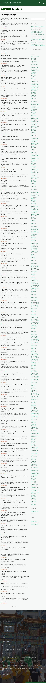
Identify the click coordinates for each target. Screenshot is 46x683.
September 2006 (35, 343)
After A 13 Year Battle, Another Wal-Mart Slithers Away (14, 125)
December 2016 (34, 155)
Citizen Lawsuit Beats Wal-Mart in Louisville (12, 254)
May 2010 (33, 276)
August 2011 (34, 252)
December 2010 (34, 265)
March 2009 (34, 297)
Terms (3, 632)
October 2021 (34, 69)
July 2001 (33, 439)
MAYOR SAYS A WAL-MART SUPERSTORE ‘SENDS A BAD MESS (14, 303)
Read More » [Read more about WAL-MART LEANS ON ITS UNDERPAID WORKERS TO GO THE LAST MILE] (4, 75)
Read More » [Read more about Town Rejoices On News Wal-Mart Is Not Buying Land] (4, 581)
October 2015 (34, 175)
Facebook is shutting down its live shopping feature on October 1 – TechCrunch (38, 31)
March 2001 (33, 445)
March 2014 (33, 205)
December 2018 (34, 121)
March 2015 (33, 186)
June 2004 (33, 385)
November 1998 (34, 489)
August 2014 (34, 197)
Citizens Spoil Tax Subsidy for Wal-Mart (14, 526)
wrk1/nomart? (5, 55)
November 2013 (34, 211)
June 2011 (33, 255)
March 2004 (34, 390)
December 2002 (35, 413)
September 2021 (35, 70)
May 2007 (33, 331)
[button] (40, 3)
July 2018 (33, 129)
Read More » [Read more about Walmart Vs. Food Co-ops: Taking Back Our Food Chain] (4, 273)
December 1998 (34, 487)
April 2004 (33, 388)
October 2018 (34, 124)
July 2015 (33, 180)
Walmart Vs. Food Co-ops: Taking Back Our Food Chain (15, 266)
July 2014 (33, 198)
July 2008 (33, 309)
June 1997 (33, 504)
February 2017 (34, 154)
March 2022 (34, 61)
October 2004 (34, 379)
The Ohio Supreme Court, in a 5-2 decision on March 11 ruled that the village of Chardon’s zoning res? (15, 489)
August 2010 (34, 271)
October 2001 (34, 435)
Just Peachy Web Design (40, 680)
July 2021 (33, 73)
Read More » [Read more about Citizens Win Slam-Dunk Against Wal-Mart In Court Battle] (4, 557)
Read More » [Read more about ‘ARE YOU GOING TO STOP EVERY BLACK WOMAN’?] (4, 190)
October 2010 (34, 268)
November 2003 (35, 396)
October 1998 (34, 490)
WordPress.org (34, 524)
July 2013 (33, 217)
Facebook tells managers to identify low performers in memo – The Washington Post (38, 44)
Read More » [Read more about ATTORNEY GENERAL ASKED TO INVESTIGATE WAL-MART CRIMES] (4, 335)
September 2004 (35, 380)
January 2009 (34, 300)
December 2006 (35, 339)
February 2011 (34, 262)
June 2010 (33, 274)
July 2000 (33, 458)
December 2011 (34, 246)
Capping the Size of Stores (9, 136)
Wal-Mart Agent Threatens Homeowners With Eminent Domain (14, 444)
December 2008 (35, 302)
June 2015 (33, 181)
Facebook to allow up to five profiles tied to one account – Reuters (38, 39)
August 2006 (34, 345)
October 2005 (34, 360)
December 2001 (34, 431)
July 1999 (33, 476)
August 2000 (34, 456)
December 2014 (34, 191)
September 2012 (35, 232)
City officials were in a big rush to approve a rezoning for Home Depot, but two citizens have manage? (14, 277)
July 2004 (33, 384)
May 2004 (33, 387)
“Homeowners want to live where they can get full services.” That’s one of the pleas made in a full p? (14, 207)
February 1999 (34, 484)
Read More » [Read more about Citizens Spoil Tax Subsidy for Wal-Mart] (4, 534)
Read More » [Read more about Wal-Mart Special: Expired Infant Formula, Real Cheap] (4, 429)
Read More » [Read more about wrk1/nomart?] (4, 63)
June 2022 (33, 58)
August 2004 (34, 382)
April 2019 (33, 115)
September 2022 (35, 56)
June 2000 (33, 459)
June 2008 (33, 311)
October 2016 (34, 157)
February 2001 (34, 447)
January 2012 (34, 245)
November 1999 (34, 470)
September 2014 (35, 195)
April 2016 (33, 166)
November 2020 (35, 86)
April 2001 (33, 444)
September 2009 (35, 288)
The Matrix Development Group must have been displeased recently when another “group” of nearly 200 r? (15, 102)
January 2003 (34, 411)
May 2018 (33, 132)
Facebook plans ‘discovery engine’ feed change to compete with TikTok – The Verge (21, 662)
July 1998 (33, 495)
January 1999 (34, 485)
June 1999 (33, 478)
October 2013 (34, 212)
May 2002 (33, 424)
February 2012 (34, 243)
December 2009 (35, 283)
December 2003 (35, 394)
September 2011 (34, 251)
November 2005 (35, 359)
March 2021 (33, 79)
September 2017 (35, 143)
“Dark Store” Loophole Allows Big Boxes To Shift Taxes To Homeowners (15, 19)
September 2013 (35, 214)
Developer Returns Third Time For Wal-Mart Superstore (13, 536)
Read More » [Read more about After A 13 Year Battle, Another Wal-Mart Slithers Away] (4, 134)
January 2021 (34, 83)
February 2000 (34, 465)
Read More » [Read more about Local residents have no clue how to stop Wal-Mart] (4, 98)
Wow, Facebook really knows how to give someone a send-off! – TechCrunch (20, 665)
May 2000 (33, 461)
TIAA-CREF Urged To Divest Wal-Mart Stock (15, 583)
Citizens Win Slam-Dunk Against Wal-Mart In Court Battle (14, 548)
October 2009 (34, 286)
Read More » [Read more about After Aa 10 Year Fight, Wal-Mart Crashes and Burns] (4, 156)
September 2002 (35, 418)
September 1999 (35, 473)
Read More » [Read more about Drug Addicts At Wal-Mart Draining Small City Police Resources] (4, 122)
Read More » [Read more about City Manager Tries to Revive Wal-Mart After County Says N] (4, 370)
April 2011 (33, 259)
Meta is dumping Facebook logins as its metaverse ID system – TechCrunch (19, 657)
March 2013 (33, 223)
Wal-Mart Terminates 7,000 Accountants (14, 465)
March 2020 (34, 98)
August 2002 (34, 419)
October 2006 (34, 342)
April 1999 (33, 481)
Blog (32, 512)
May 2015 (33, 183)
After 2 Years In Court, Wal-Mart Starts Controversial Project (13, 560)
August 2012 (34, 234)
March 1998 (33, 501)
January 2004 (34, 393)
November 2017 (34, 140)
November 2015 (34, 174)
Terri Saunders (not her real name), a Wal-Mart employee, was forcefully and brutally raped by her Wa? (15, 193)
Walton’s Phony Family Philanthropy (13, 455)
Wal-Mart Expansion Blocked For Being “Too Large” (13, 397)
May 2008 (33, 313)
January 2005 (34, 374)
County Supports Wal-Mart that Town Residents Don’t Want (13, 338)
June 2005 (33, 367)
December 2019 (34, 103)
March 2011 (33, 260)
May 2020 (33, 95)
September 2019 (35, 107)
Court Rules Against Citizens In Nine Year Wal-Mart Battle (14, 385)
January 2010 (34, 282)
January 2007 (34, 337)
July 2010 (33, 272)
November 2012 (34, 229)
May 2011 (33, 257)
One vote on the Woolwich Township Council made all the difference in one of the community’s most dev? (14, 514)
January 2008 (34, 319)
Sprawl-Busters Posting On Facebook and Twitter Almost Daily (14, 476)
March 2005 (34, 371)
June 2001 (33, 441)
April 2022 (33, 59)
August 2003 (34, 401)
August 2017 (34, 144)
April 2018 (33, 133)
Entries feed (34, 521)
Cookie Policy (4, 637)
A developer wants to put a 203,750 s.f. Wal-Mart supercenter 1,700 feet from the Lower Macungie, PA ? (15, 43)
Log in (32, 519)
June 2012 (33, 237)
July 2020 (33, 92)
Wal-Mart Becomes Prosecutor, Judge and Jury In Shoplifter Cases (14, 350)
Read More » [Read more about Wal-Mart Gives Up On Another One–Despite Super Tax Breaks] (4, 178)
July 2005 (33, 365)
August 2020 (34, 90)
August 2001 (34, 438)
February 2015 (34, 187)
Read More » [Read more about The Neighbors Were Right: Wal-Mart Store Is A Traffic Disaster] (4, 323)
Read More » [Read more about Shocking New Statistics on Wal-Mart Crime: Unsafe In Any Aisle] (4, 603)
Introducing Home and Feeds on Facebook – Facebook (14, 649)
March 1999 (33, 482)
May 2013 (33, 220)
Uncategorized (34, 511)
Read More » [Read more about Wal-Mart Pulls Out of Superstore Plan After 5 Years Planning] (4, 441)
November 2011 (34, 248)
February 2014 (34, 206)
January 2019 (34, 120)
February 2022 (34, 62)
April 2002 (33, 425)
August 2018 (34, 127)
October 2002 (34, 416)
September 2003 (35, 399)
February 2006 (34, 354)
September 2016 (35, 158)
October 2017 (34, 141)
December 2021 (34, 65)
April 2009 (33, 296)
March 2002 (34, 427)
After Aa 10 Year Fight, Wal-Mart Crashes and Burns (14, 147)
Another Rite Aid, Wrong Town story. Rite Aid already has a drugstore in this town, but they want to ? (14, 290)
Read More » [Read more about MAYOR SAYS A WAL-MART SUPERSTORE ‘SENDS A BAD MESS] (4, 312)
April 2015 (33, 184)
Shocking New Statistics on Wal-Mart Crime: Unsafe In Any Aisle (13, 594)
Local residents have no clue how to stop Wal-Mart (15, 89)
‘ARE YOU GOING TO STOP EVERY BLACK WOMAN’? (14, 181)
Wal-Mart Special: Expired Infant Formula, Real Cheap (14, 420)
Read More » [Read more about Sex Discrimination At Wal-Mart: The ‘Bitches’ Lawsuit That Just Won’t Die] (4, 510)
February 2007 (34, 336)
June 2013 (33, 218)
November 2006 (35, 340)
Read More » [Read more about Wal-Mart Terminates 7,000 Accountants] (4, 473)
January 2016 (34, 171)
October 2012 (34, 231)
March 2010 (33, 279)
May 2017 (33, 149)
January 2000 (34, 467)
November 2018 (34, 123)
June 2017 (33, 147)
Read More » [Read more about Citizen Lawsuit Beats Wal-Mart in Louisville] (4, 263)
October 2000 (34, 453)
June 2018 (33, 130)
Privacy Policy (5, 635)
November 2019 (34, 104)
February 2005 (34, 373)
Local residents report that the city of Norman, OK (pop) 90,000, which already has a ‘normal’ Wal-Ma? (14, 232)
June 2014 (33, 200)
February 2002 (34, 428)
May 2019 (33, 113)
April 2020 (33, 96)
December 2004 (35, 376)
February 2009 (34, 299)
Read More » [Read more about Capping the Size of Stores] (4, 144)
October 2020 (34, 87)
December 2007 (35, 320)
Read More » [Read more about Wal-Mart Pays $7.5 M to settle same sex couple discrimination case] (4, 228)
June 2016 (33, 163)
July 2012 (33, 235)
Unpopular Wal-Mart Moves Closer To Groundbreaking (13, 30)
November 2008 (35, 303)
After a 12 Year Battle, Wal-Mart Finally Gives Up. (13, 158)
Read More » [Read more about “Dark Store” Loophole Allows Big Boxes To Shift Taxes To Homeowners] (4, 28)
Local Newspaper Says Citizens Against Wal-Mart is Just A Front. (13, 373)
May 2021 (33, 76)
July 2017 (33, 146)
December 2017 (34, 138)
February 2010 (34, 280)
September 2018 (35, 126)
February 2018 (34, 137)
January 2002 (34, 430)
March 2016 (33, 167)
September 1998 (35, 492)
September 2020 (35, 89)
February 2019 (34, 118)
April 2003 (33, 407)
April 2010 (33, 277)
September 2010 (35, 269)
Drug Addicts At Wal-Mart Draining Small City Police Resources (14, 114)
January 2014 (34, 208)
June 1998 (33, 496)
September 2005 (35, 362)
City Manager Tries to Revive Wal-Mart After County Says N (13, 362)
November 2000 (35, 452)
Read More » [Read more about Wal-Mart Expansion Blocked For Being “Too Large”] (4, 406)
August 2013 (34, 215)
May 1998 (33, 498)
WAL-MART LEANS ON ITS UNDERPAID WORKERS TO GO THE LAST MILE (13, 66)
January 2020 (34, 101)
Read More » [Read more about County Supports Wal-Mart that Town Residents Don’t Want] (4, 347)
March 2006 (34, 353)
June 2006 (33, 348)
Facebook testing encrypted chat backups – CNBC (13, 644)
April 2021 (33, 78)
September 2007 (35, 325)
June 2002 (33, 422)
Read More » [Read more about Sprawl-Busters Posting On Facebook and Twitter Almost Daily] (4, 485)
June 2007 (33, 330)
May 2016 (33, 164)
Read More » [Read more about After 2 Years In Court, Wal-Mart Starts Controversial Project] (4, 569)
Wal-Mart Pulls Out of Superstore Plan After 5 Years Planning (13, 432)
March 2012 (33, 242)
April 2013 (33, 221)
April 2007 (33, 333)
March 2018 (33, 135)
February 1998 (34, 502)
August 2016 (34, 160)
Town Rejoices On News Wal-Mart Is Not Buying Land (14, 572)
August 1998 (34, 493)
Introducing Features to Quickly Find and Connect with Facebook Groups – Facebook (21, 660)
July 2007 (33, 328)
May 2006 (33, 350)
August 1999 (34, 475)
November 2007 (35, 322)
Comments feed (35, 522)
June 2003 (33, 404)
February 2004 (34, 391)
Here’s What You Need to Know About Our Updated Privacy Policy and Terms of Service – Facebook (22, 669)
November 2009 (35, 285)
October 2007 (34, 323)
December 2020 (35, 84)
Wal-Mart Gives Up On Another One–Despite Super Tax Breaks (12, 170)
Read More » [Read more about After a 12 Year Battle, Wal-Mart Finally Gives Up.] (4, 167)
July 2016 (33, 161)
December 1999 (34, 469)
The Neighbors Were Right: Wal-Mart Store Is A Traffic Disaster (15, 315)
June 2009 (33, 292)
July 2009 (33, 291)
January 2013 (34, 226)
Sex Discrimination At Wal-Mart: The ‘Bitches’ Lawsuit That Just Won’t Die (13, 501)
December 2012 (34, 228)
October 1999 (34, 472)
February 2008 (34, 317)
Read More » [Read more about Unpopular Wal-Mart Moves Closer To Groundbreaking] (4, 39)
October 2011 (34, 249)
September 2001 (35, 436)
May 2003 (33, 405)
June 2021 (33, 75)
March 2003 (34, 408)
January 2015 (34, 189)
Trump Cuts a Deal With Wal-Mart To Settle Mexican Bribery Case (13, 77)
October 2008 (34, 305)
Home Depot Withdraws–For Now (12, 243)
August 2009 (34, 289)
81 (18, 606)
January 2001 (34, 448)
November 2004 (35, 377)
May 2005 (33, 368)
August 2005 (34, 363)
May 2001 (33, 442)
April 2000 (33, 462)
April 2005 (33, 370)
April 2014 (33, 203)
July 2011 (33, 254)
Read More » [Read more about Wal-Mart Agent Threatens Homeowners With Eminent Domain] (4, 453)
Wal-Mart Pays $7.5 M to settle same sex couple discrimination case (14, 219)
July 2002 (33, 421)
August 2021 (34, 72)
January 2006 (34, 356)
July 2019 (33, 110)
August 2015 (34, 178)
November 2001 (34, 433)
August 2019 (34, 109)
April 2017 (33, 150)
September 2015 (35, 177)
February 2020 (34, 99)
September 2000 (35, 455)
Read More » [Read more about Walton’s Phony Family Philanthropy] (4, 463)
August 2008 (34, 308)
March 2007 (34, 334)
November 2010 (34, 266)
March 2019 (33, 116)
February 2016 (34, 169)
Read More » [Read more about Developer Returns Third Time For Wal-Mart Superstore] (4, 545)
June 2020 (33, 93)
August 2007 (34, 326)
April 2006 (33, 351)
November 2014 (34, 192)
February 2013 (34, 225)
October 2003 (34, 397)
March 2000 (34, 464)
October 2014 (34, 194)
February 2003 (34, 410)
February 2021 (34, 81)
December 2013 (34, 209)
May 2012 (33, 238)
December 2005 (35, 357)
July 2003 (33, 402)
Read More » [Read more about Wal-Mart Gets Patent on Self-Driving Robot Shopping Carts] (4, 418)
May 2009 (33, 294)
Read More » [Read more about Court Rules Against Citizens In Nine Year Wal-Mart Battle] (4, 394)
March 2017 (33, 152)
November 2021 (34, 67)
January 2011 (34, 263)
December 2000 (35, 450)
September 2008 (35, 306)
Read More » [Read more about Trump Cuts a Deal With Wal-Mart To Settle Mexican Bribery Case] (4, 86)
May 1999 (33, 479)
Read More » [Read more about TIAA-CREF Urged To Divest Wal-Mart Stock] (4, 591)
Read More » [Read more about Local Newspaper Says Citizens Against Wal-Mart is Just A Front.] (4, 382)
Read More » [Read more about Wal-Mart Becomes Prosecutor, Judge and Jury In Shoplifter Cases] (4, 359)
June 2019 (33, 112)
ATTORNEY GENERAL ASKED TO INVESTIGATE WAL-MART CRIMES (12, 326)
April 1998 (33, 499)
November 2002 (35, 414)
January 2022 (34, 64)
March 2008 (34, 316)
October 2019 (34, 106)
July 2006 (33, 347)
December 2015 (34, 172)
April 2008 (33, 314)
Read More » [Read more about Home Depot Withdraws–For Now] (4, 251)
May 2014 (33, 201)
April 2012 (33, 240)
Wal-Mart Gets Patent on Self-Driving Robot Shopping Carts (13, 409)
